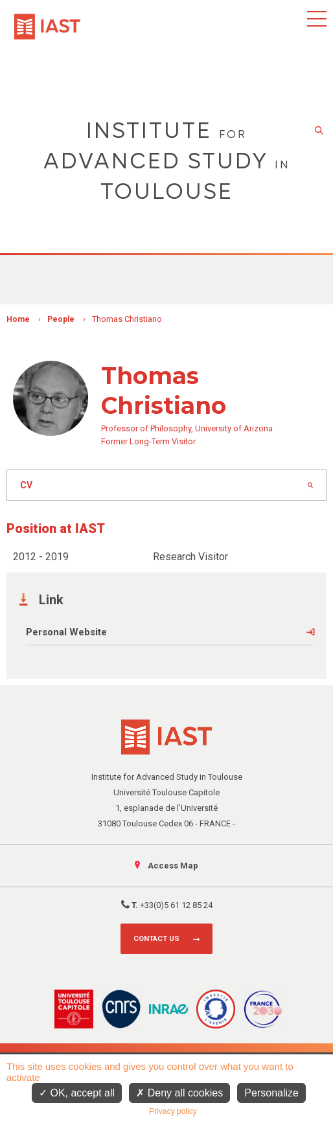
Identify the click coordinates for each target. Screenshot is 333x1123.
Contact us (156, 939)
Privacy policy (172, 1111)
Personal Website (66, 632)
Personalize (271, 1092)
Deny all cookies (179, 1092)
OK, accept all (77, 1092)
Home (18, 319)
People (61, 319)
